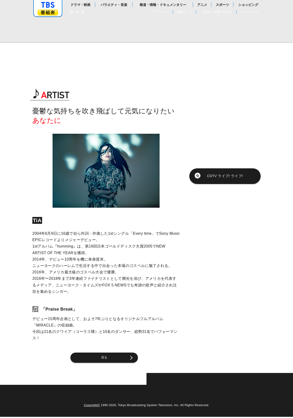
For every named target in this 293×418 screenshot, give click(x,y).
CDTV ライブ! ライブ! (225, 172)
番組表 (48, 12)
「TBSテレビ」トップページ (48, 5)
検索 (81, 12)
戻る (106, 358)
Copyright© (92, 406)
